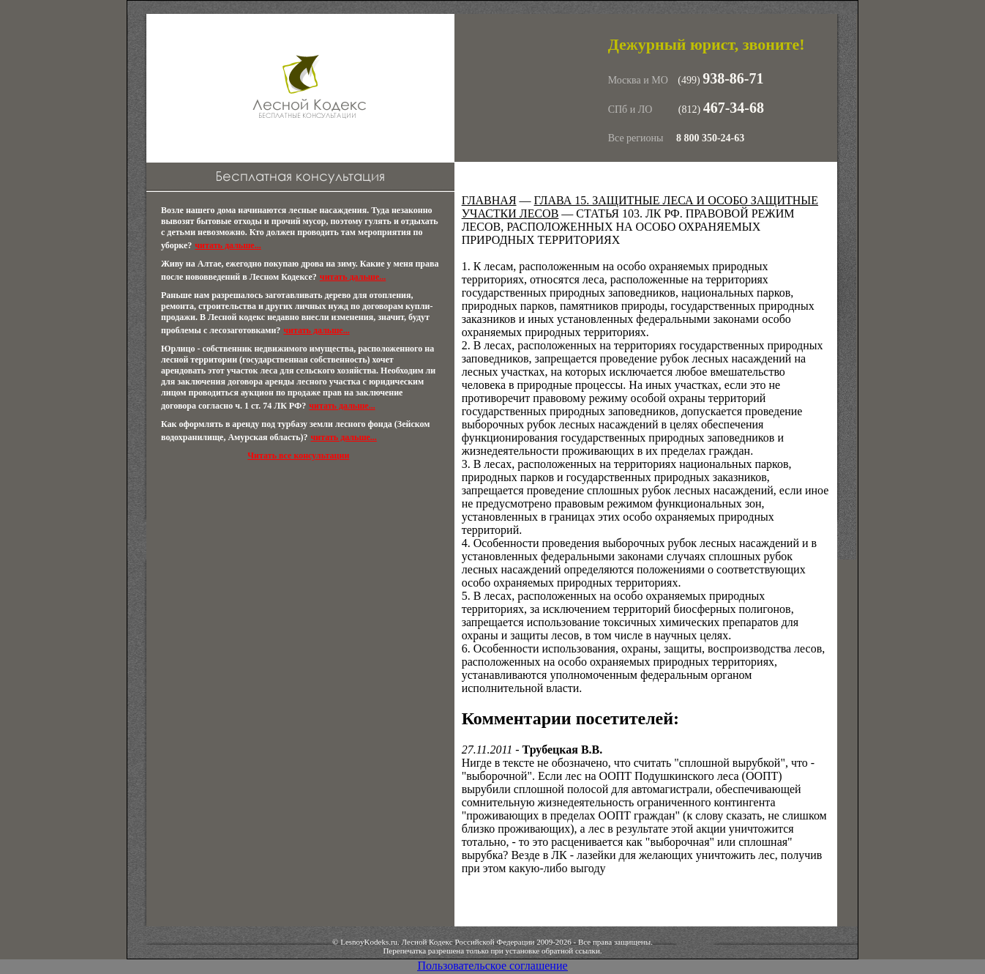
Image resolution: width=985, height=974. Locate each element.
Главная (489, 200)
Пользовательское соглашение (492, 965)
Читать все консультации (298, 455)
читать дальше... (228, 245)
